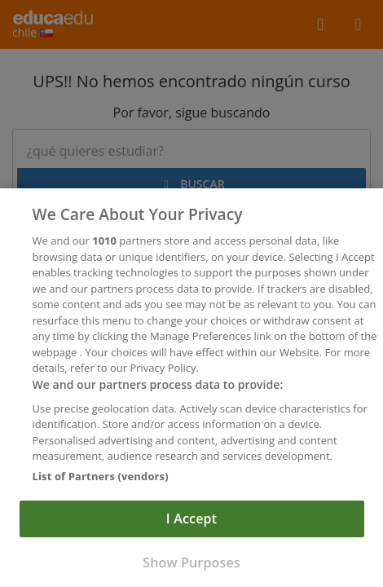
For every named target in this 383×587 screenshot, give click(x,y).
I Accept (191, 522)
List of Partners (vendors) (101, 478)
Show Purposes (191, 566)
